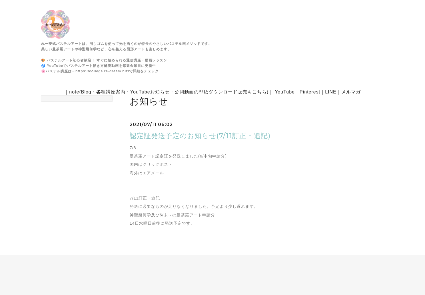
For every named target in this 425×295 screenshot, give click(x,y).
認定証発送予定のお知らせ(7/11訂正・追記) (200, 135)
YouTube (285, 91)
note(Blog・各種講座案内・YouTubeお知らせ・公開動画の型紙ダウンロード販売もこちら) (168, 91)
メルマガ (351, 91)
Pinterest (310, 91)
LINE (330, 91)
